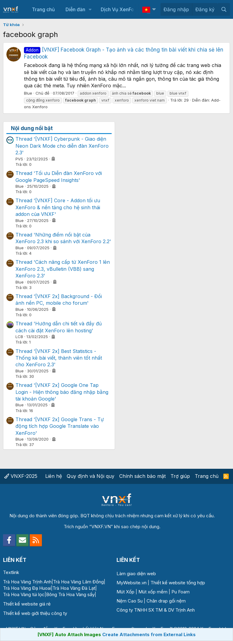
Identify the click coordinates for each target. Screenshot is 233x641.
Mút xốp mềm (152, 592)
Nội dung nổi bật (32, 128)
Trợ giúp (180, 476)
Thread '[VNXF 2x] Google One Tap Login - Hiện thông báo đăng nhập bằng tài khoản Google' (61, 392)
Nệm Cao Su (129, 601)
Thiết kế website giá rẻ (27, 604)
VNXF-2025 (20, 476)
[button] (90, 9)
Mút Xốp (125, 592)
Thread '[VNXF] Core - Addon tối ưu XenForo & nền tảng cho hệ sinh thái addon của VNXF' (57, 207)
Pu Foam (180, 592)
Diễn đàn (75, 9)
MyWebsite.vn (131, 583)
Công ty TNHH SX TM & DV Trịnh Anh (155, 610)
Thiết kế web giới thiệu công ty (35, 613)
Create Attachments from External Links (149, 634)
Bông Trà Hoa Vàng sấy (70, 594)
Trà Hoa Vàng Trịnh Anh (27, 582)
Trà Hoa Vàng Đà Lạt (73, 588)
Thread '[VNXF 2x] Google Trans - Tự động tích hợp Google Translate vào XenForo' (59, 426)
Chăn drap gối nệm (166, 601)
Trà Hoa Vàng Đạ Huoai (27, 588)
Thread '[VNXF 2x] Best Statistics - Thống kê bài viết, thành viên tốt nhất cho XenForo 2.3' (58, 358)
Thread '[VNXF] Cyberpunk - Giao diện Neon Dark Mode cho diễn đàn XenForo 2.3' (62, 146)
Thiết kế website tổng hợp (177, 583)
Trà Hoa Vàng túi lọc (24, 594)
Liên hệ (53, 476)
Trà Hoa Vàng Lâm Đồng (78, 582)
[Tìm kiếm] (224, 9)
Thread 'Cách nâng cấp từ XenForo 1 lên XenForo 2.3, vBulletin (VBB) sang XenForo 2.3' (62, 269)
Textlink (11, 572)
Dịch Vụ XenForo (120, 9)
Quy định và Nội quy (90, 476)
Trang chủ (43, 9)
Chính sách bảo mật (142, 476)
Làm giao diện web (136, 573)
